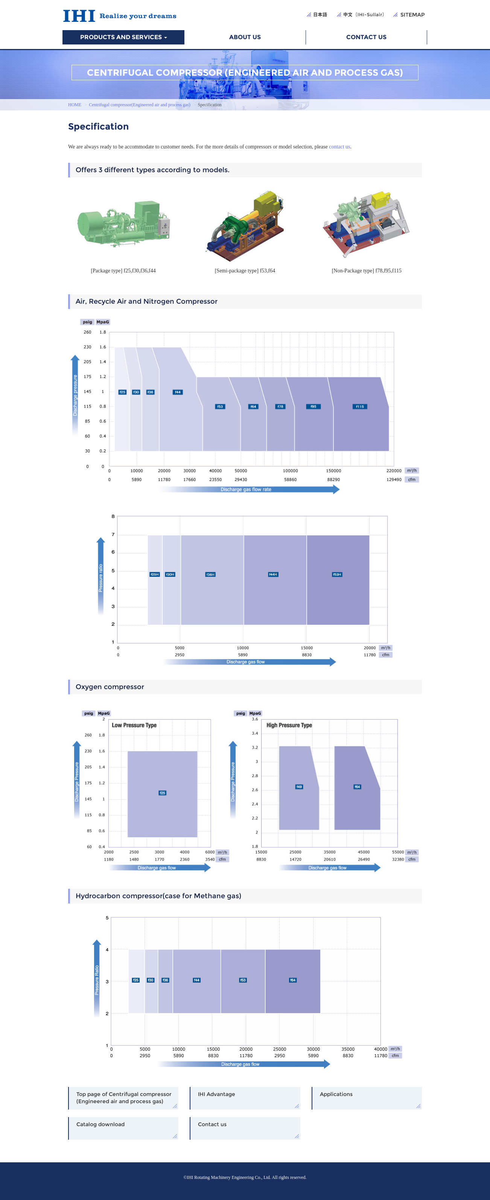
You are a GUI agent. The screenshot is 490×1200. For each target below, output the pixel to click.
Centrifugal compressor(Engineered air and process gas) (139, 104)
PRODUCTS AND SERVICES (123, 37)
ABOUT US (245, 37)
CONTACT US (366, 37)
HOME (74, 104)
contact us (339, 147)
